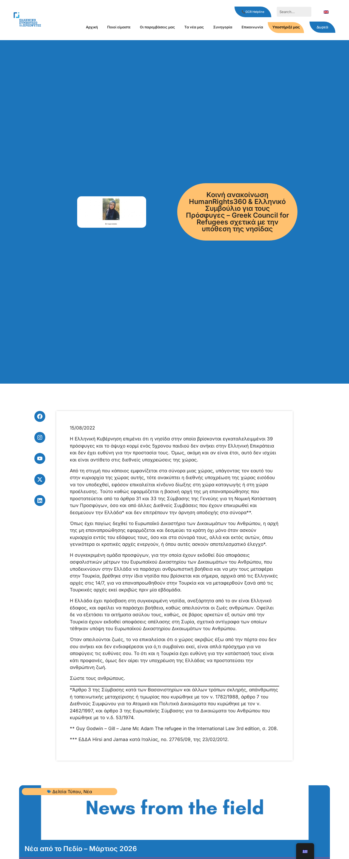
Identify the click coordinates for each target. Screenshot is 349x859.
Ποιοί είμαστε (119, 27)
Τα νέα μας (194, 27)
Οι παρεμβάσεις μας (157, 27)
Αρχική (92, 27)
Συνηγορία (222, 27)
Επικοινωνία (252, 27)
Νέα (87, 791)
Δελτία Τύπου (66, 791)
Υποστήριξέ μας (286, 27)
